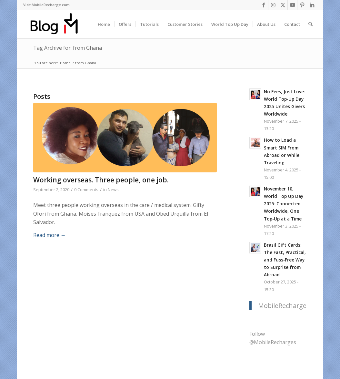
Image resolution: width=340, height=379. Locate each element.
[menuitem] (46, 4)
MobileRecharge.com (289, 305)
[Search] (310, 24)
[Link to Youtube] (292, 5)
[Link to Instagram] (273, 5)
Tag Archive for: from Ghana (67, 47)
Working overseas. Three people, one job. (101, 179)
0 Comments (86, 189)
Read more (49, 235)
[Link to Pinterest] (302, 5)
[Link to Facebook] (263, 5)
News (113, 189)
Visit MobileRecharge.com (46, 4)
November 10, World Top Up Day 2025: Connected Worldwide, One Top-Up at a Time (283, 203)
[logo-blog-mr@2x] (58, 24)
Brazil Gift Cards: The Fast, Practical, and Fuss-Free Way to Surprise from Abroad (285, 260)
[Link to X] (282, 5)
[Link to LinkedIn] (312, 5)
